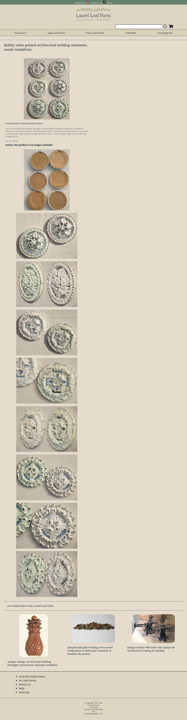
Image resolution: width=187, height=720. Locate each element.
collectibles (130, 32)
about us (24, 684)
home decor (20, 32)
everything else (165, 32)
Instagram (94, 3)
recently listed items (32, 676)
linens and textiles (95, 32)
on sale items (27, 680)
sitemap (24, 692)
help (22, 688)
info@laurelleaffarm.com (93, 714)
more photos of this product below (23, 123)
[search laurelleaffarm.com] (166, 26)
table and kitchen (56, 32)
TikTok (109, 3)
